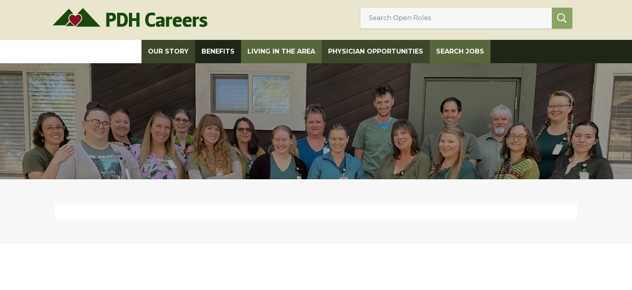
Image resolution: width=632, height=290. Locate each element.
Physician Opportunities (375, 51)
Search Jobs (460, 51)
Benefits (218, 51)
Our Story (168, 51)
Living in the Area (281, 51)
